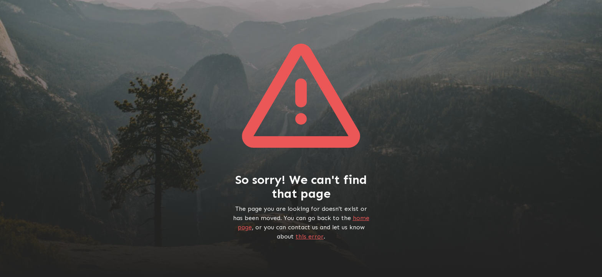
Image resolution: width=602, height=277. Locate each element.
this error (310, 236)
